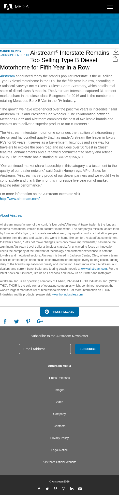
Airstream (7, 76)
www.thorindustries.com (67, 294)
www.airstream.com (93, 268)
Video (59, 402)
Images (59, 390)
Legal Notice (59, 450)
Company (59, 414)
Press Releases (59, 378)
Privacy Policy (59, 438)
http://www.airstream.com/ (20, 199)
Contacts (59, 426)
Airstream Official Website (59, 462)
